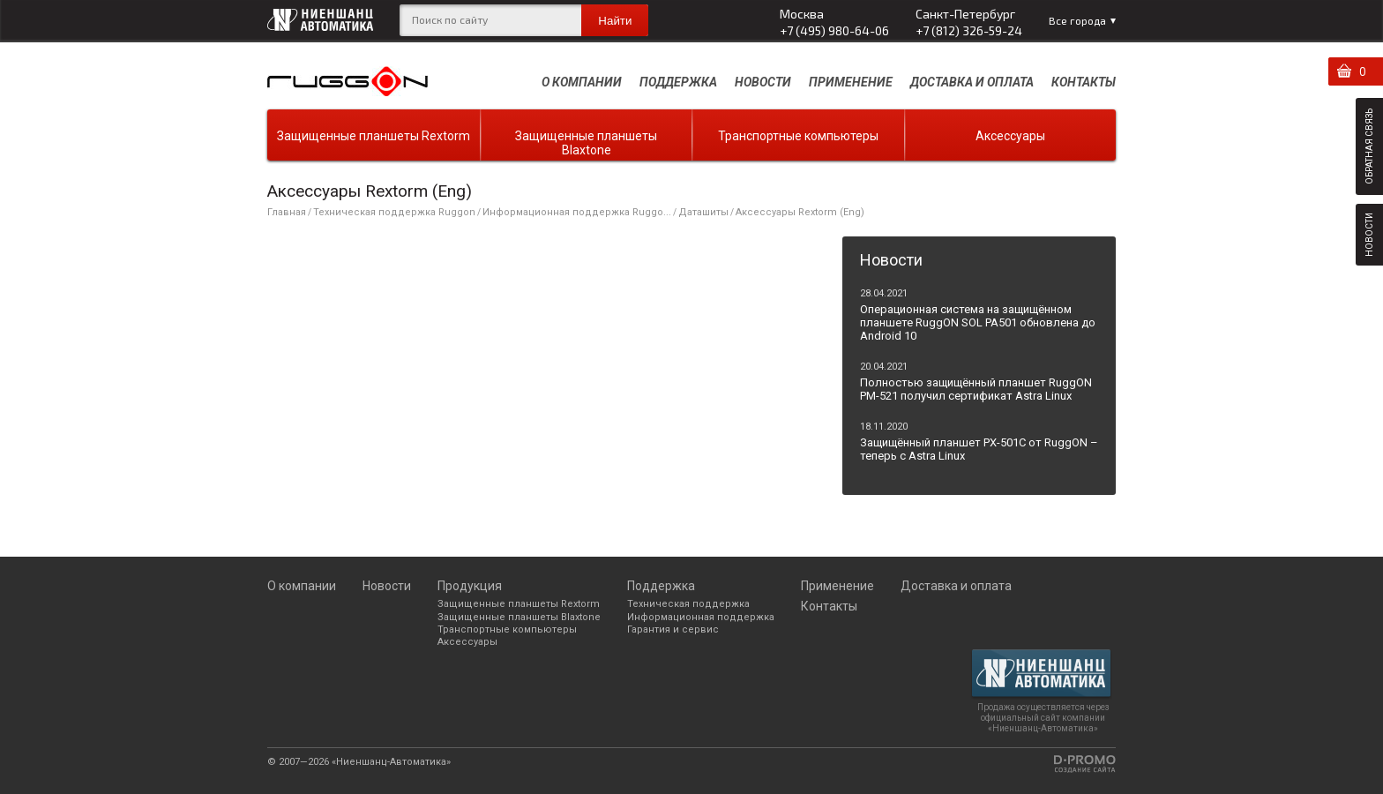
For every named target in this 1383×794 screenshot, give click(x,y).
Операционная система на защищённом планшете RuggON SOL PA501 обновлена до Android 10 (977, 322)
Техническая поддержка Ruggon (394, 212)
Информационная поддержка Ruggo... (576, 212)
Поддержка (678, 82)
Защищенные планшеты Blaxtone (586, 143)
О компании (582, 82)
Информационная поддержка (700, 617)
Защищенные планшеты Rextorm (373, 136)
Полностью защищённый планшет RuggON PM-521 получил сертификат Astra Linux (976, 389)
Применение (851, 82)
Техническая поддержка (688, 604)
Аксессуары (1010, 136)
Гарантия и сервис (673, 629)
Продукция (469, 586)
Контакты (1083, 82)
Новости (763, 82)
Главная (286, 212)
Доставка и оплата (972, 82)
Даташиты (703, 212)
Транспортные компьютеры (798, 136)
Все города (1077, 20)
